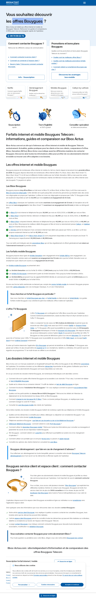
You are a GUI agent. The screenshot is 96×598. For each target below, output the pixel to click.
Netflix (71, 325)
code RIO (38, 433)
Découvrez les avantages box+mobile (69, 76)
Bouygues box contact (75, 538)
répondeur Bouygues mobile (32, 427)
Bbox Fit (14, 212)
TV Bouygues (39, 313)
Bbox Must (15, 216)
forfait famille (51, 298)
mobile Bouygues (35, 417)
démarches (49, 366)
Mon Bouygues (70, 485)
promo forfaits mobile (59, 284)
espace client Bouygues (23, 518)
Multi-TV (62, 333)
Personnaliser (24, 585)
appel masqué (64, 439)
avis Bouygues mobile (26, 405)
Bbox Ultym (15, 222)
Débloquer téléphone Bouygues (20, 424)
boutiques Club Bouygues (39, 493)
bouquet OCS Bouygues (66, 330)
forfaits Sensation (36, 256)
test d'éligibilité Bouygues (20, 381)
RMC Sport (70, 338)
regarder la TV (41, 348)
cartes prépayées (19, 287)
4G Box (13, 230)
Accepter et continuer (72, 584)
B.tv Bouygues (41, 345)
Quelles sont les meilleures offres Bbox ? (67, 57)
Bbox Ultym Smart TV (36, 236)
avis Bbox (53, 442)
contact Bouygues (21, 524)
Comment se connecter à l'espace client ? (24, 61)
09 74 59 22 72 (16, 36)
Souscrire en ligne (64, 561)
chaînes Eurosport (21, 340)
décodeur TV (76, 335)
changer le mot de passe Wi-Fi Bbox (28, 399)
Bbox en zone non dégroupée (16, 193)
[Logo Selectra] (12, 2)
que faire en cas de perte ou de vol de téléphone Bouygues (53, 420)
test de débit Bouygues (64, 384)
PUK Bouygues (55, 424)
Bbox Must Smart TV (18, 236)
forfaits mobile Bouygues (17, 265)
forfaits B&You (65, 256)
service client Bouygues (26, 512)
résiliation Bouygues (36, 527)
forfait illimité (74, 298)
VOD (46, 325)
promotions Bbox (38, 243)
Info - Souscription (26, 77)
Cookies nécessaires (48, 584)
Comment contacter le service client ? (23, 57)
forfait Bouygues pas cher (36, 298)
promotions (85, 364)
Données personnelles (40, 575)
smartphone (77, 500)
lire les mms (46, 439)
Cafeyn (78, 224)
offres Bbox (13, 203)
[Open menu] (84, 3)
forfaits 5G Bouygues (19, 274)
